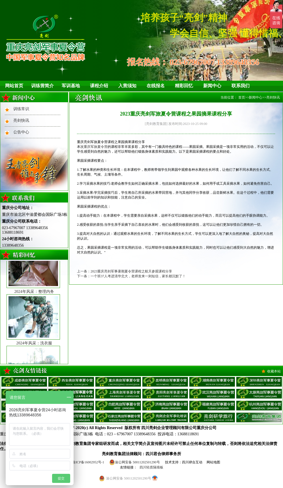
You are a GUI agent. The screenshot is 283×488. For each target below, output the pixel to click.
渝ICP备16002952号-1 (88, 462)
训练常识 (21, 109)
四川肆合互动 (192, 462)
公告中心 (21, 132)
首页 (241, 97)
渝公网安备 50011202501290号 (134, 462)
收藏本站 (274, 371)
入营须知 (127, 85)
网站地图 (213, 462)
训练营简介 (42, 85)
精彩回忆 (184, 85)
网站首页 (14, 85)
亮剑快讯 (21, 120)
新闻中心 (212, 85)
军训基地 (71, 85)
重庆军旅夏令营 (96, 147)
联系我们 (240, 85)
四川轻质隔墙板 (151, 467)
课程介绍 (99, 85)
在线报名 (156, 85)
